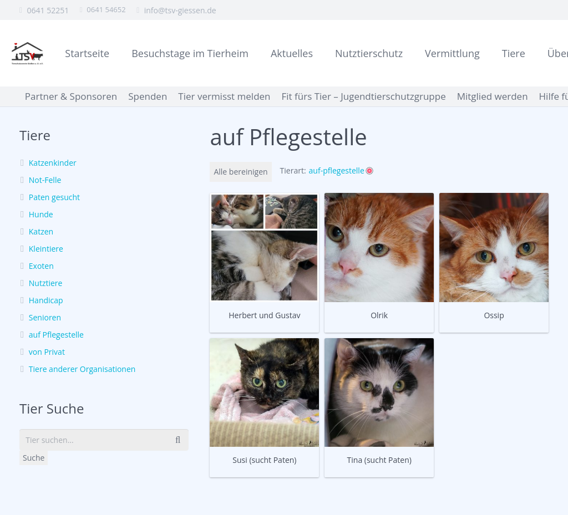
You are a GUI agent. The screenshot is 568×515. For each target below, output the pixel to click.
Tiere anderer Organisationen (82, 369)
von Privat (47, 351)
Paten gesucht (54, 197)
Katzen (41, 231)
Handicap (46, 300)
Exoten (41, 266)
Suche (33, 457)
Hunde (41, 214)
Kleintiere (46, 248)
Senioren (45, 317)
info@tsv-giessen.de (180, 10)
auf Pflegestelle (56, 334)
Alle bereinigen (240, 171)
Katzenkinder (53, 162)
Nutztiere (46, 283)
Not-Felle (45, 180)
